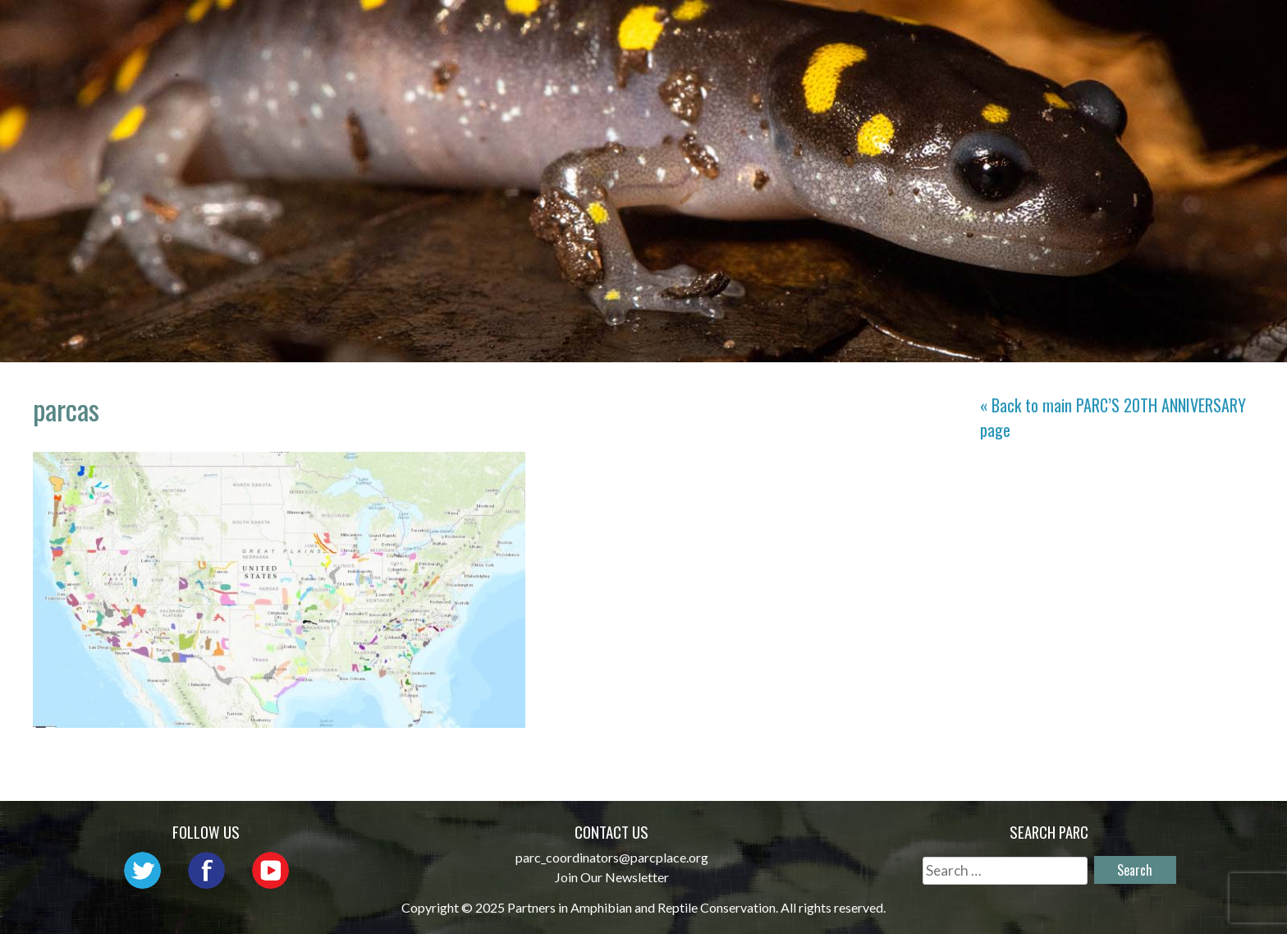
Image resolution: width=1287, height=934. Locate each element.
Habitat (1007, 29)
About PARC (574, 29)
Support (1192, 29)
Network (686, 29)
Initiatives (902, 29)
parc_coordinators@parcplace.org (611, 857)
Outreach (789, 29)
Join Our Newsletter (612, 877)
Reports (1098, 29)
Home (480, 29)
